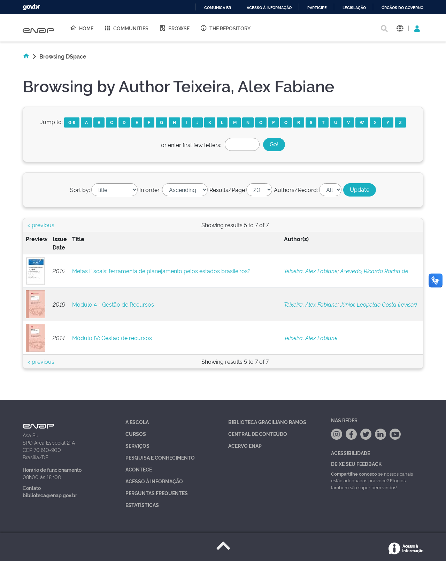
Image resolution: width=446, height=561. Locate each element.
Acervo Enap (245, 445)
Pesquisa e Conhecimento (160, 457)
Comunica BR (217, 8)
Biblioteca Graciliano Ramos (267, 421)
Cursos (135, 433)
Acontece (138, 469)
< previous (41, 225)
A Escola (137, 421)
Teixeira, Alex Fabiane (311, 271)
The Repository (225, 27)
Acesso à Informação (154, 481)
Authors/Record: (296, 189)
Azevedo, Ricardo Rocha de (374, 271)
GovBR (31, 7)
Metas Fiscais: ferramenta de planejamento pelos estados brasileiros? (161, 271)
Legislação (354, 8)
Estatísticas (142, 504)
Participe (317, 8)
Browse (174, 27)
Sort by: (80, 189)
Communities (126, 27)
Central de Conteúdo (257, 433)
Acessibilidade (350, 452)
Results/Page (227, 189)
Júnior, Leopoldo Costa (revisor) (378, 304)
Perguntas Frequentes (156, 493)
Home (81, 27)
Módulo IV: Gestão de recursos (112, 337)
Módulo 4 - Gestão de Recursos (113, 304)
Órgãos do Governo (402, 8)
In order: (150, 189)
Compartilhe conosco (354, 473)
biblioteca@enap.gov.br (50, 495)
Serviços (137, 445)
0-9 (71, 122)
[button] (400, 28)
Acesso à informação (269, 8)
